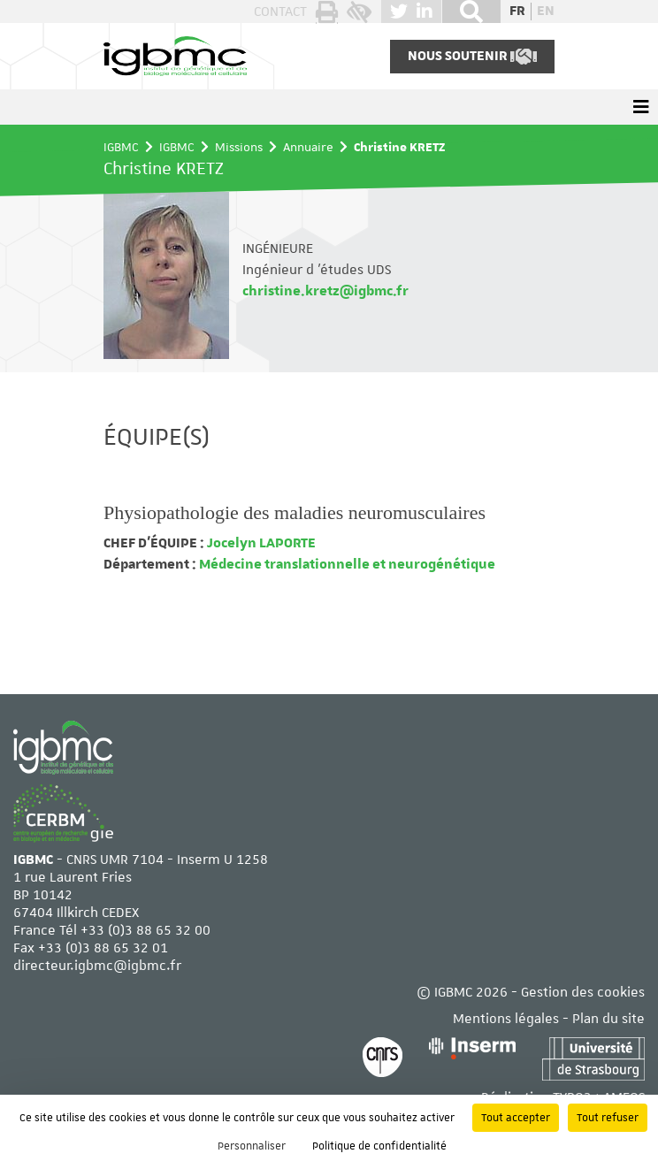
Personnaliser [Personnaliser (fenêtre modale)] (252, 1146)
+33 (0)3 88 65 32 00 (145, 930)
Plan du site (608, 1019)
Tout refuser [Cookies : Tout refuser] (608, 1118)
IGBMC (121, 147)
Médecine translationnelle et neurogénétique (345, 564)
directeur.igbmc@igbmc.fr (97, 965)
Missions (239, 147)
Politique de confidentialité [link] (379, 1146)
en (546, 11)
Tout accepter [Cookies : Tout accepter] (515, 1118)
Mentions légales (506, 1019)
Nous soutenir (472, 56)
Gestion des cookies (583, 992)
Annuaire (308, 147)
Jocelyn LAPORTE (260, 543)
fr (517, 11)
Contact (280, 11)
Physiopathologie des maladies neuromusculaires (294, 512)
